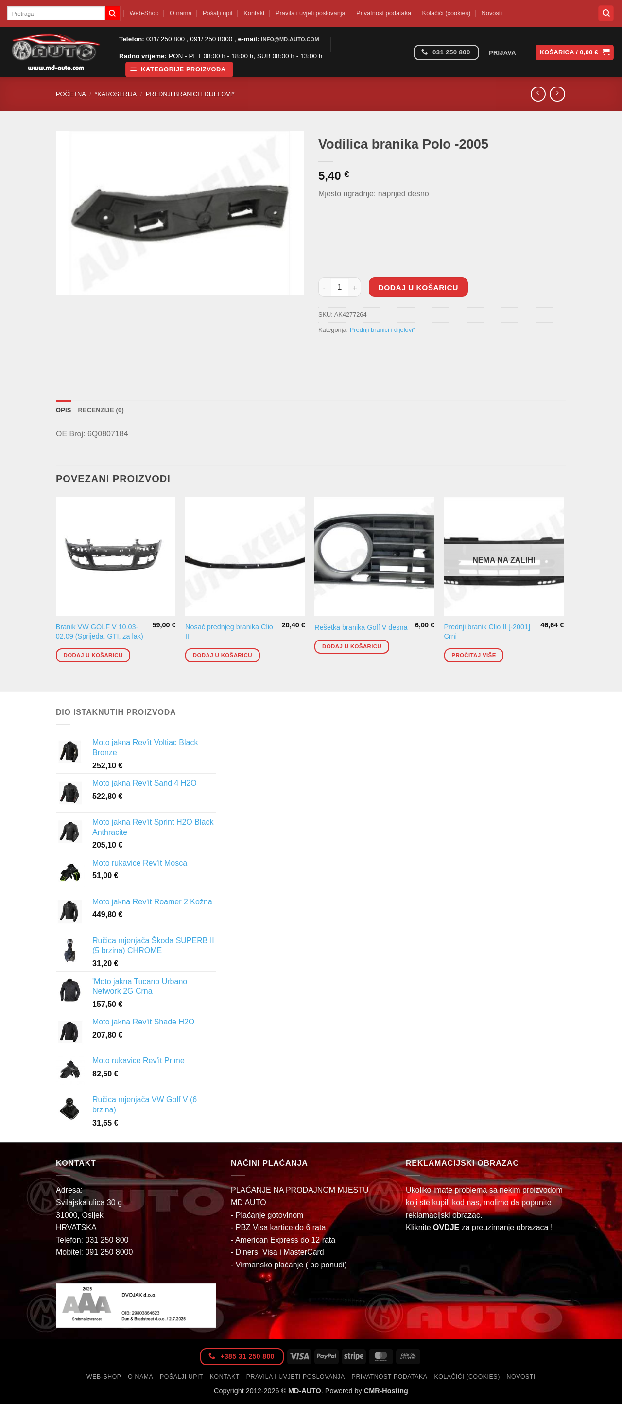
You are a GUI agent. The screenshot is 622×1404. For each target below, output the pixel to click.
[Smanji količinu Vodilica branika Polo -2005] (324, 287)
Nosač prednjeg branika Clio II (229, 631)
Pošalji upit (218, 13)
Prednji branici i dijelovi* (190, 94)
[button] (179, 70)
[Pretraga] (606, 13)
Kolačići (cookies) (446, 13)
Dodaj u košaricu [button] (93, 655)
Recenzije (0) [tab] (101, 410)
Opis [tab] (63, 410)
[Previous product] (557, 94)
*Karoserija (116, 94)
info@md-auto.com (290, 39)
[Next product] (538, 94)
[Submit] (112, 13)
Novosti (492, 13)
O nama (181, 13)
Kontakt (253, 13)
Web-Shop (143, 13)
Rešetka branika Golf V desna (360, 627)
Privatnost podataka (383, 13)
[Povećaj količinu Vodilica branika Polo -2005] (355, 287)
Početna (71, 94)
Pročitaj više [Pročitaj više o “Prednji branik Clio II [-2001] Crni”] (473, 655)
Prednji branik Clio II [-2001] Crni (487, 631)
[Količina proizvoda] (339, 287)
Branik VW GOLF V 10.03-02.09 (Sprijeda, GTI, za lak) (99, 631)
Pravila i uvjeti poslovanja (311, 13)
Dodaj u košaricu (418, 287)
